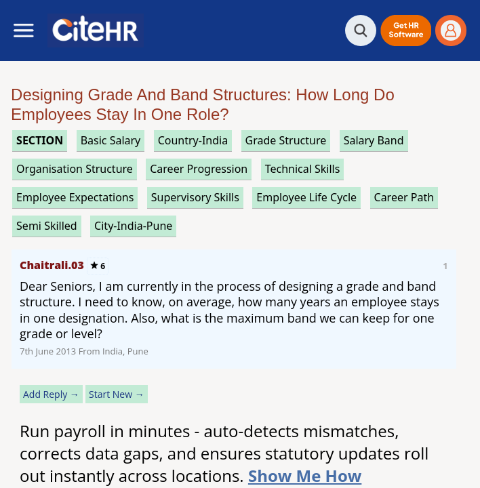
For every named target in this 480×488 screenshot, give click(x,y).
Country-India (193, 140)
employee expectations (75, 197)
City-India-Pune (133, 225)
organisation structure (74, 168)
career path (404, 197)
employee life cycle (306, 197)
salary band (374, 140)
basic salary (111, 140)
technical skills (302, 168)
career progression (198, 168)
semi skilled (46, 225)
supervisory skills (195, 197)
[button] (405, 30)
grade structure (286, 140)
